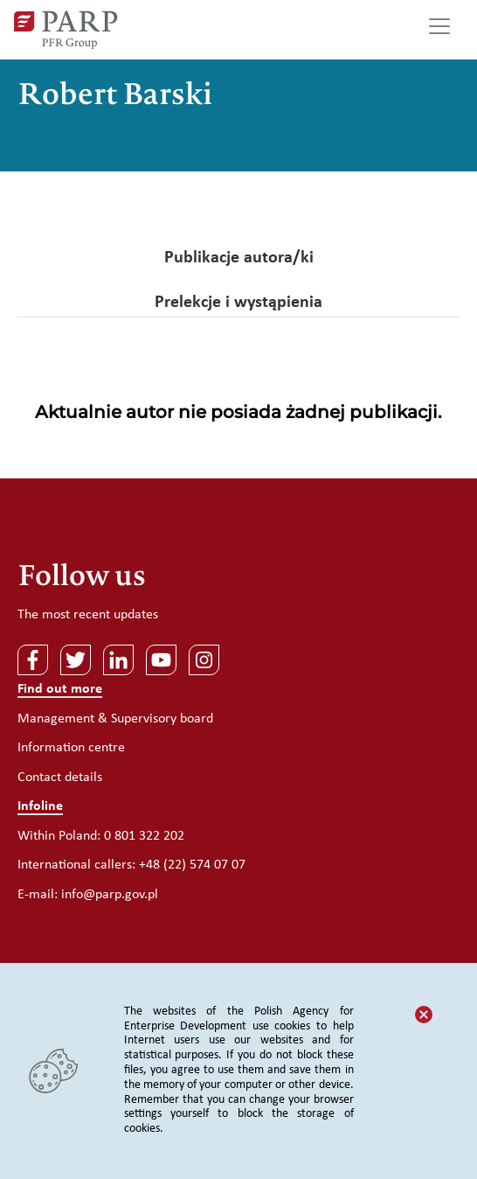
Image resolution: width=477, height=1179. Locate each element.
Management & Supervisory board (115, 719)
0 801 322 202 (144, 836)
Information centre (71, 748)
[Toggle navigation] (439, 30)
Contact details (59, 778)
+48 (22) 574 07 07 (192, 865)
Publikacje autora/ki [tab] (239, 258)
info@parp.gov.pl (109, 895)
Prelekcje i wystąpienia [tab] (238, 302)
